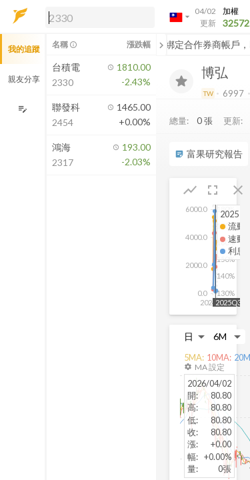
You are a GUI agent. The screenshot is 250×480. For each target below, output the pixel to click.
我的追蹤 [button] (24, 49)
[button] (97, 16)
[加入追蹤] (181, 81)
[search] (100, 17)
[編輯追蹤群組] (22, 109)
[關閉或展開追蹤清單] (161, 44)
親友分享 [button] (24, 79)
